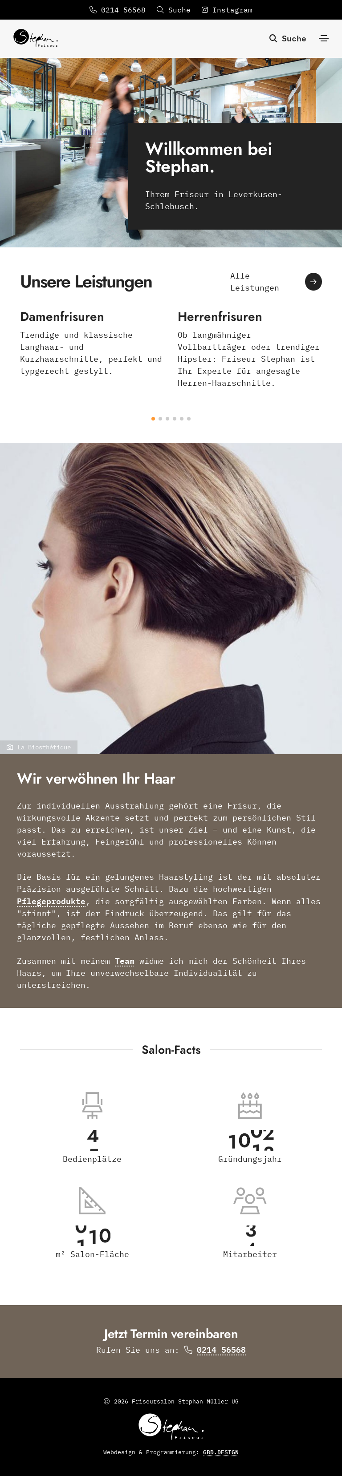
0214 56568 (118, 9)
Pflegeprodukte (51, 900)
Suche (287, 37)
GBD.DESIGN (221, 1452)
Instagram (227, 9)
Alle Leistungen (276, 282)
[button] (153, 419)
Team (124, 960)
